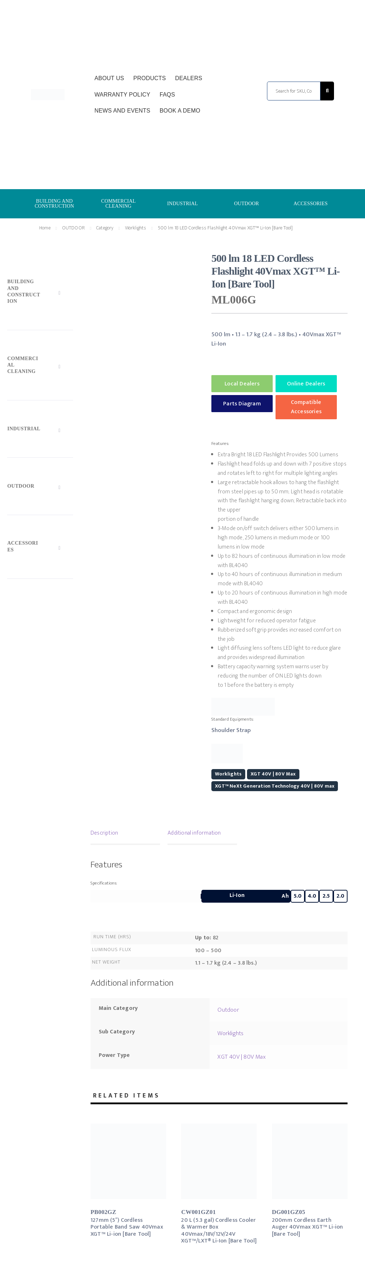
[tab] (125, 834)
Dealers (188, 78)
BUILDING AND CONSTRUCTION (54, 203)
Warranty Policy (122, 95)
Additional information (194, 833)
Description (104, 833)
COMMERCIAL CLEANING (118, 203)
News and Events (122, 111)
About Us (109, 78)
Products (149, 78)
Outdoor (228, 1010)
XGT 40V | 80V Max (273, 774)
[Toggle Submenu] (40, 293)
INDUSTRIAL (182, 203)
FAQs (167, 95)
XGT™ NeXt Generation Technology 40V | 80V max (274, 786)
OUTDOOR (246, 203)
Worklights (135, 228)
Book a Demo (180, 111)
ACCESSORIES (311, 203)
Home (45, 228)
